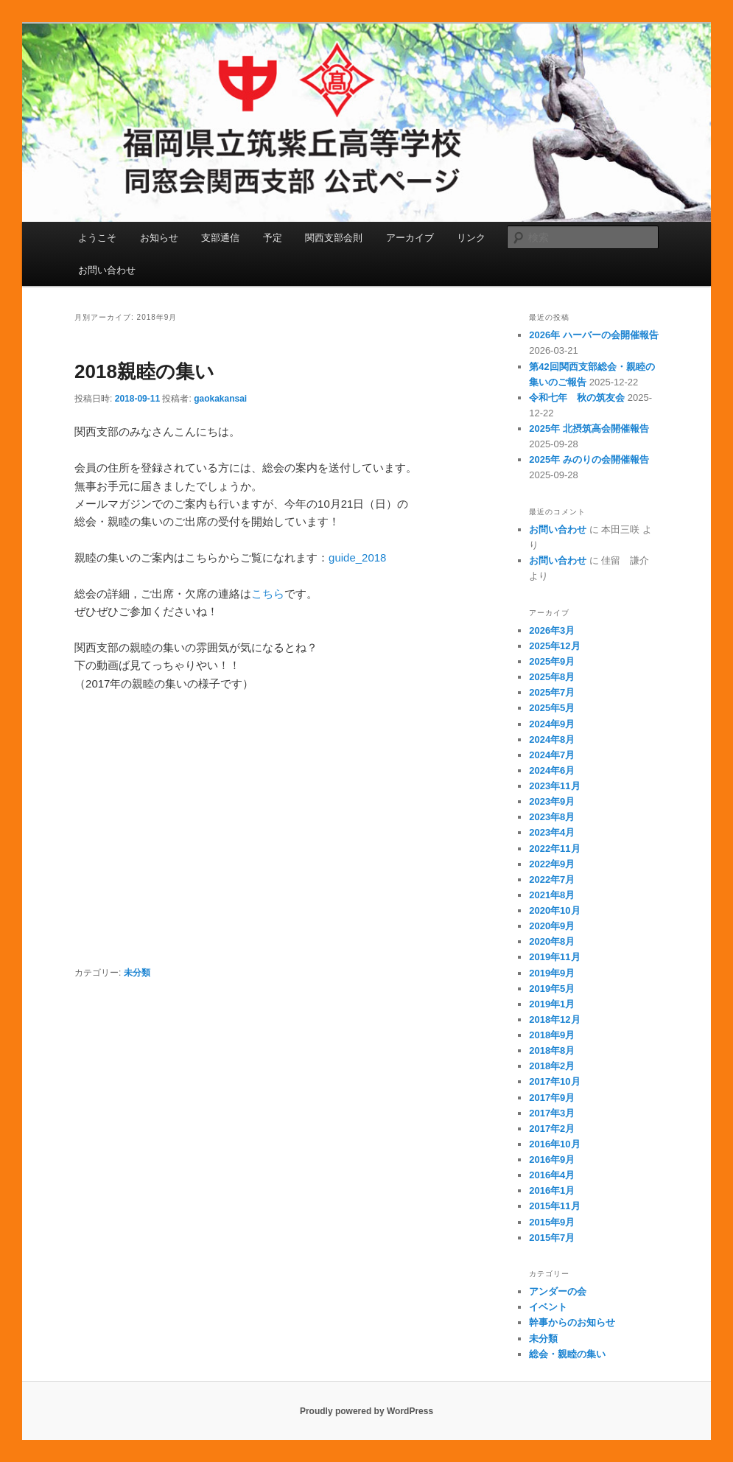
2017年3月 (552, 1113)
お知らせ (159, 237)
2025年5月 (552, 707)
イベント (548, 1306)
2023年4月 (552, 832)
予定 (272, 237)
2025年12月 (554, 645)
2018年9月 (552, 1034)
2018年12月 (554, 1019)
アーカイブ (410, 237)
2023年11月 (554, 785)
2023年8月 (552, 816)
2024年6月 (552, 770)
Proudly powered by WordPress (366, 1411)
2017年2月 (552, 1128)
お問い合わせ (107, 270)
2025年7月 (552, 692)
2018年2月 (552, 1065)
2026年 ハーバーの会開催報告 (594, 334)
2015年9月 (552, 1222)
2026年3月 (552, 630)
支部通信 (220, 237)
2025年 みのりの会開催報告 (589, 459)
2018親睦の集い (144, 371)
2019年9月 (552, 973)
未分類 (137, 973)
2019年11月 (554, 956)
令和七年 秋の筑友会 (577, 397)
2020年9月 (552, 925)
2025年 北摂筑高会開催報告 (589, 428)
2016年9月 (552, 1159)
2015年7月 (552, 1237)
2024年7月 (552, 754)
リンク (471, 237)
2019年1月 (552, 1004)
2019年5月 (552, 988)
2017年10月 (554, 1081)
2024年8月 (552, 739)
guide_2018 (357, 557)
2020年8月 (552, 941)
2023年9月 (552, 801)
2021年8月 (552, 894)
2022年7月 (552, 879)
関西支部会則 (333, 237)
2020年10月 (554, 910)
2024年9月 (552, 724)
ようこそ (97, 237)
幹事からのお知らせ (572, 1322)
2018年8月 (552, 1050)
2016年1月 (552, 1190)
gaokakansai (220, 399)
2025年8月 (552, 676)
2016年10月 (554, 1144)
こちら (267, 593)
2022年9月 (552, 864)
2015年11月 (554, 1205)
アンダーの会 (557, 1291)
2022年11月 (554, 848)
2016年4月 (552, 1175)
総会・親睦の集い (567, 1354)
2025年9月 (552, 661)
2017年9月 (552, 1097)
